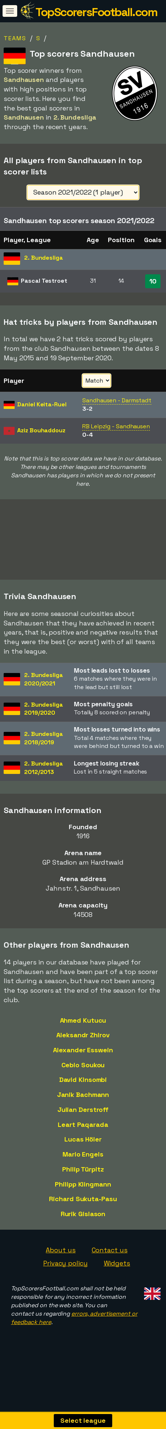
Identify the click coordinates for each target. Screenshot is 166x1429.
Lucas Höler (83, 1151)
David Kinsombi (83, 1091)
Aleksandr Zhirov (82, 1047)
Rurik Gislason (83, 1226)
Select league (83, 1420)
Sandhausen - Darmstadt (116, 400)
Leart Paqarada (83, 1136)
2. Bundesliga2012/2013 (43, 780)
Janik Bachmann (83, 1106)
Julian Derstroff (83, 1121)
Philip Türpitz (83, 1181)
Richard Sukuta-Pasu (83, 1211)
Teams (15, 38)
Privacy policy (65, 1275)
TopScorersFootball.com (96, 12)
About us (60, 1262)
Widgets (117, 1275)
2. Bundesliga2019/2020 (43, 720)
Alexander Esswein (83, 1062)
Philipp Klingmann (83, 1196)
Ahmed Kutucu (83, 1032)
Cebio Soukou (83, 1077)
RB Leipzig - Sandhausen (116, 426)
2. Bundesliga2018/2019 (43, 750)
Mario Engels (83, 1166)
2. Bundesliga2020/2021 (43, 691)
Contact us (110, 1262)
